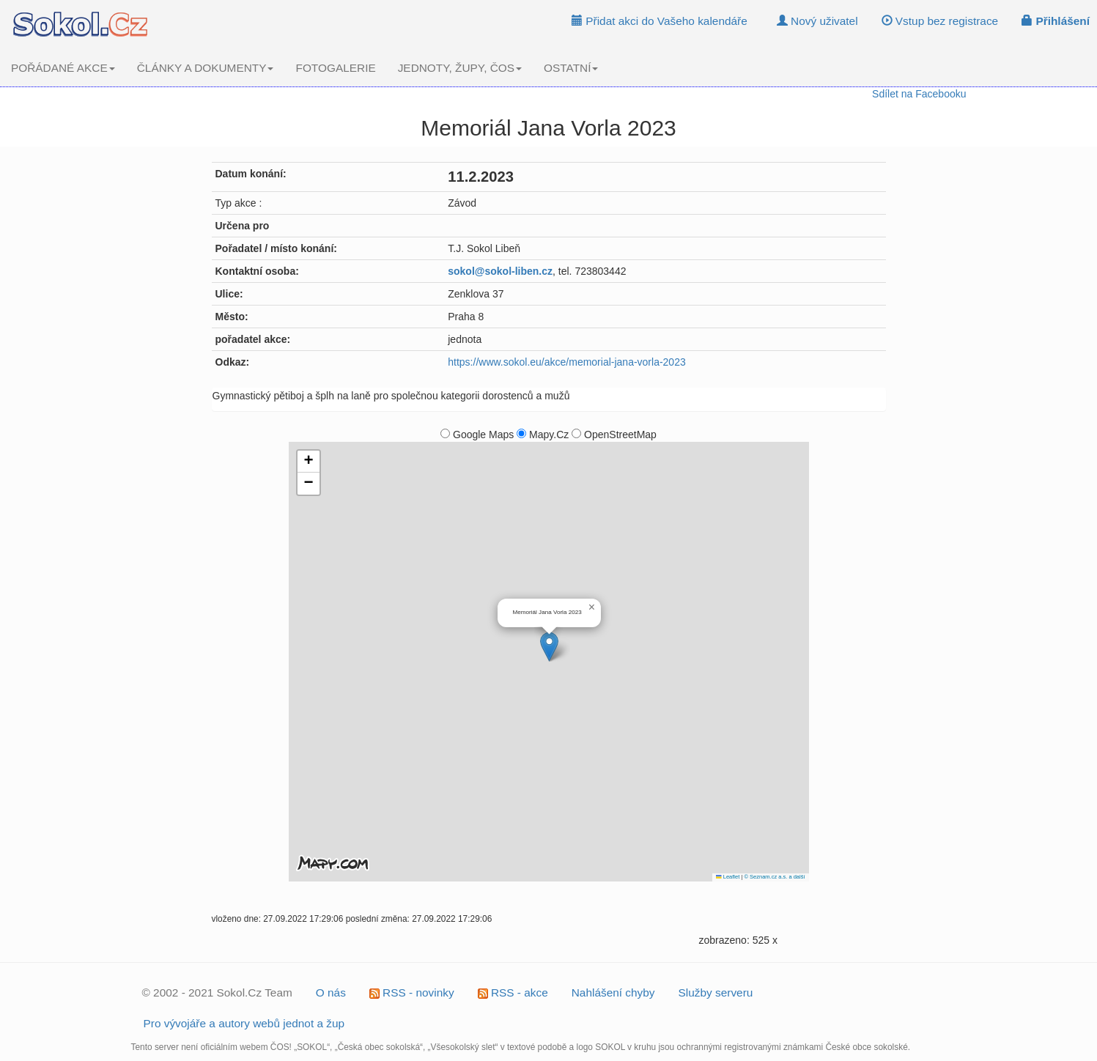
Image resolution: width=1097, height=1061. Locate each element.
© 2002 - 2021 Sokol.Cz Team (217, 992)
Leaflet (727, 876)
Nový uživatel (817, 21)
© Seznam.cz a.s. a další (774, 876)
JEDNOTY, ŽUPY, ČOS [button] (460, 68)
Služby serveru (716, 992)
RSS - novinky (411, 992)
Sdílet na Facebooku (919, 94)
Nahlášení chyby (613, 992)
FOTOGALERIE (335, 68)
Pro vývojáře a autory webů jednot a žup (244, 1023)
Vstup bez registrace (940, 21)
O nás (331, 992)
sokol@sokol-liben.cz (500, 271)
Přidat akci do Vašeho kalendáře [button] (659, 21)
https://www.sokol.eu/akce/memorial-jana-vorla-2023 (566, 362)
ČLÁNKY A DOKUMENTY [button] (205, 68)
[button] (549, 647)
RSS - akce (513, 992)
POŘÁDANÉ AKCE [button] (63, 68)
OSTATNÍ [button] (571, 68)
